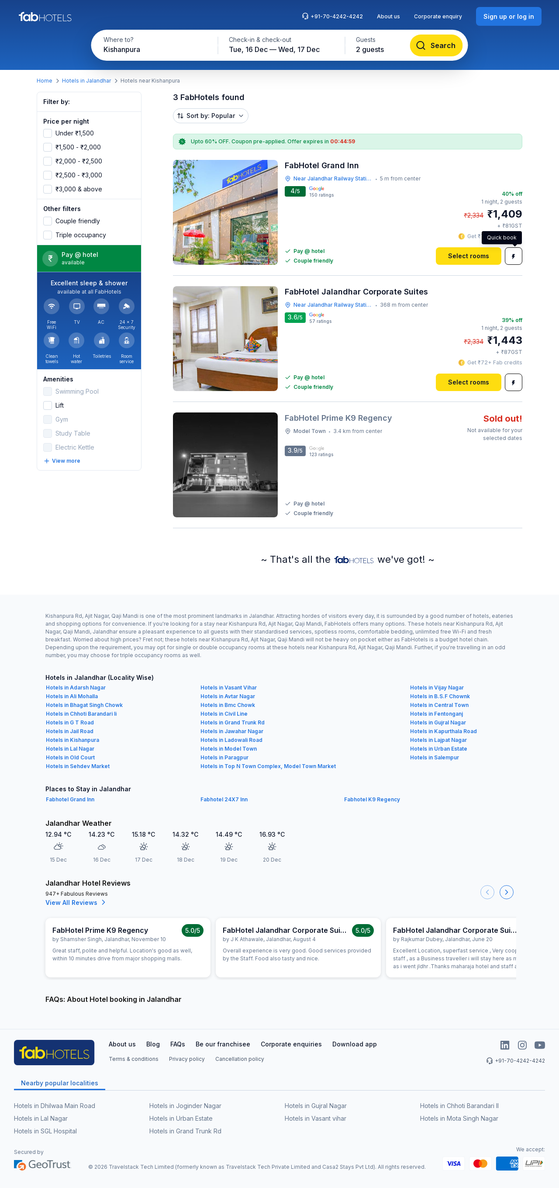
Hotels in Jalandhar (86, 80)
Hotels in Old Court (70, 757)
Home (44, 80)
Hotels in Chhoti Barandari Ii (81, 713)
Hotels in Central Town (439, 705)
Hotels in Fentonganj (436, 713)
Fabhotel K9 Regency (372, 799)
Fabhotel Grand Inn (70, 799)
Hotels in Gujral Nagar (438, 722)
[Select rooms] (468, 256)
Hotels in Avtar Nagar (227, 696)
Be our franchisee (223, 1044)
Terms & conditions (134, 1059)
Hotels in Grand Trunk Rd (232, 722)
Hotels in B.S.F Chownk (440, 696)
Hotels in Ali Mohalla (72, 696)
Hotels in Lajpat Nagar (438, 740)
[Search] (436, 45)
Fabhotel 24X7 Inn (224, 799)
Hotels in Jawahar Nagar (231, 731)
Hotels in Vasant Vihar (228, 687)
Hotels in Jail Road (69, 731)
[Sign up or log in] (509, 16)
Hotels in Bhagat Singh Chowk (84, 705)
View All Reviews (76, 902)
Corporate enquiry (438, 16)
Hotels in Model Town (228, 748)
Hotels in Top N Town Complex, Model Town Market (268, 766)
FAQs (177, 1044)
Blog (153, 1044)
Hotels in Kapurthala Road (443, 731)
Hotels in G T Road (70, 722)
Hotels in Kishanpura (72, 740)
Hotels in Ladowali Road (231, 740)
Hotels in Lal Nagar (70, 748)
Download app (354, 1044)
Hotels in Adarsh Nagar (76, 687)
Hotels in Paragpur (224, 757)
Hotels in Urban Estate (438, 748)
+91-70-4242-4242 (332, 16)
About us (388, 16)
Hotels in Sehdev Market (78, 766)
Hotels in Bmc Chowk (227, 705)
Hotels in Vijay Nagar (437, 687)
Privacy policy (187, 1059)
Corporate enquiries (291, 1044)
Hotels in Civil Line (224, 713)
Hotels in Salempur (434, 757)
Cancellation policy (239, 1059)
